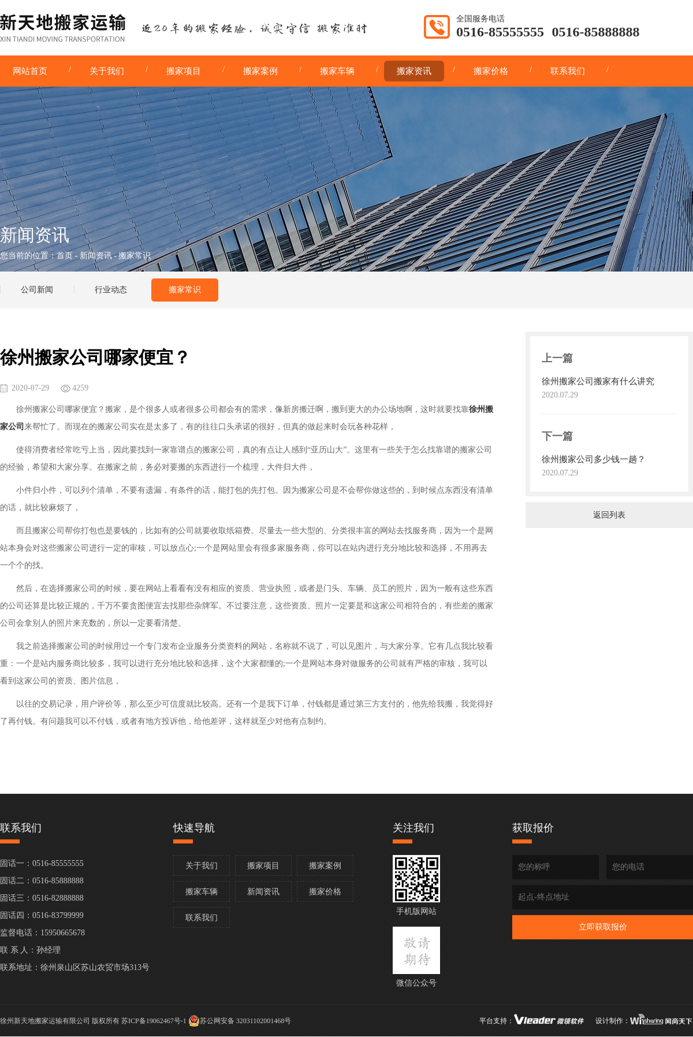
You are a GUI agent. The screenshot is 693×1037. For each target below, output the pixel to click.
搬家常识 (185, 289)
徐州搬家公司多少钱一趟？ (594, 459)
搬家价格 (325, 891)
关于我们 (201, 865)
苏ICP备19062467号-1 (154, 1021)
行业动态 (111, 289)
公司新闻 (37, 289)
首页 (65, 255)
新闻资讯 (96, 255)
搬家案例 (325, 865)
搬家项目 (263, 865)
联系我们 (201, 917)
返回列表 (609, 515)
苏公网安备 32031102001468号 (240, 1021)
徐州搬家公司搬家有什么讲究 (598, 381)
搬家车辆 (201, 891)
